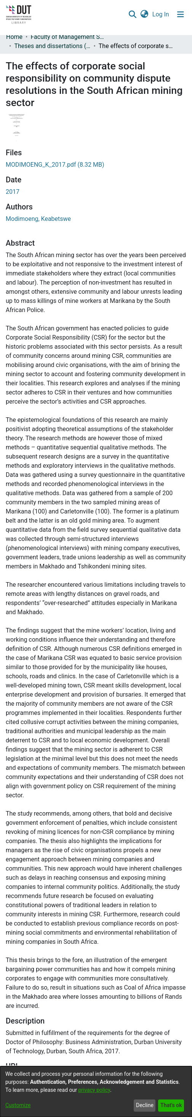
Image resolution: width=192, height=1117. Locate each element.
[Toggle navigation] (180, 14)
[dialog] (96, 1091)
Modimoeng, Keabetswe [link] (38, 218)
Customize (17, 1105)
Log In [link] (161, 14)
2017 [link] (12, 191)
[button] (132, 14)
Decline (145, 1105)
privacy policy (94, 1090)
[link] (55, 164)
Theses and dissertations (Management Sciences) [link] (52, 46)
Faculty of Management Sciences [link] (68, 36)
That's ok (171, 1105)
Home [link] (14, 36)
